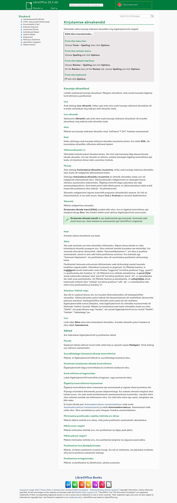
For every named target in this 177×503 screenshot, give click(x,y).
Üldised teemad (29, 44)
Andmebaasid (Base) (31, 32)
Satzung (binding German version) (104, 490)
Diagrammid (28, 37)
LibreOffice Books (88, 477)
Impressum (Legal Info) (29, 490)
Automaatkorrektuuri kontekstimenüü (82, 407)
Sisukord (24, 16)
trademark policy (75, 497)
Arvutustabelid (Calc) (31, 24)
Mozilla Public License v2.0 (86, 492)
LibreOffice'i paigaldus (32, 42)
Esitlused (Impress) (30, 27)
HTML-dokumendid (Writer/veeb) (36, 22)
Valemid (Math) (29, 34)
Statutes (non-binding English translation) (70, 490)
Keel (53, 8)
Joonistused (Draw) (30, 29)
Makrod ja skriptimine (31, 39)
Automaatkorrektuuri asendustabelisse (103, 404)
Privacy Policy (46, 490)
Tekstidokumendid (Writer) (33, 19)
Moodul (36, 8)
